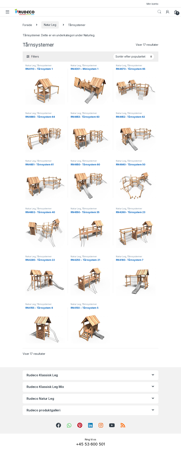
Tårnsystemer (44, 65)
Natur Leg (50, 24)
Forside (27, 24)
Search (159, 12)
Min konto (152, 3)
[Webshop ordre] (133, 56)
